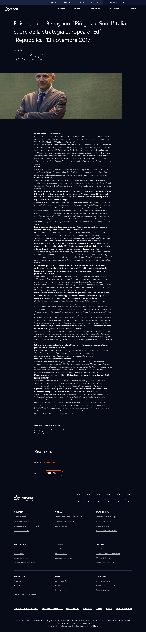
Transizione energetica (23, 521)
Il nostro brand (60, 590)
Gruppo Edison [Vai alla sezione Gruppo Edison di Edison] (111, 3)
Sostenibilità (102, 512)
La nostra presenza (21, 530)
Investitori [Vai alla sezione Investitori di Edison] (68, 3)
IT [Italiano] (125, 2)
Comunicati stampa (62, 581)
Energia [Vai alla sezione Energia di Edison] (77, 9)
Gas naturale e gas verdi (64, 521)
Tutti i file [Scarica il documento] (53, 473)
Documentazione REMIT (52, 608)
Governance (18, 585)
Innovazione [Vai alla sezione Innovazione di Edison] (115, 9)
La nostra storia (20, 517)
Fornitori (101, 576)
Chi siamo (18, 512)
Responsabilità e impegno (106, 517)
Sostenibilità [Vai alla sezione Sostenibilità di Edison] (95, 9)
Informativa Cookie (124, 608)
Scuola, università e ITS (105, 562)
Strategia (17, 581)
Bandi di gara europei (104, 590)
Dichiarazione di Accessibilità (26, 608)
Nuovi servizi (19, 553)
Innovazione (20, 544)
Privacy (109, 608)
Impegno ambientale (104, 521)
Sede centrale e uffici (63, 558)
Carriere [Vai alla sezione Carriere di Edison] (53, 3)
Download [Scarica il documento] (51, 462)
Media (57, 576)
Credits (99, 608)
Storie (57, 585)
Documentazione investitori (25, 595)
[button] (16, 57)
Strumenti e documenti (105, 585)
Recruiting (100, 549)
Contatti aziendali (62, 549)
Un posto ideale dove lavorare (108, 553)
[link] (133, 2)
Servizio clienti (61, 553)
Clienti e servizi (61, 526)
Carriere (100, 544)
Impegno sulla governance (106, 530)
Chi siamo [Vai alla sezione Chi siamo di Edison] (60, 9)
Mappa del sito (72, 608)
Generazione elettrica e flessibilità (68, 517)
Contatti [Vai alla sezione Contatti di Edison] (133, 9)
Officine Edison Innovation (24, 562)
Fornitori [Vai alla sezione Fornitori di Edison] (95, 3)
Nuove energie (20, 549)
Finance (17, 590)
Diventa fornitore (103, 581)
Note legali (87, 608)
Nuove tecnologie (21, 558)
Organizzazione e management (26, 526)
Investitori (19, 576)
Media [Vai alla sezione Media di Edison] (82, 3)
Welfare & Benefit (103, 558)
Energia (59, 512)
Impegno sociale (102, 526)
